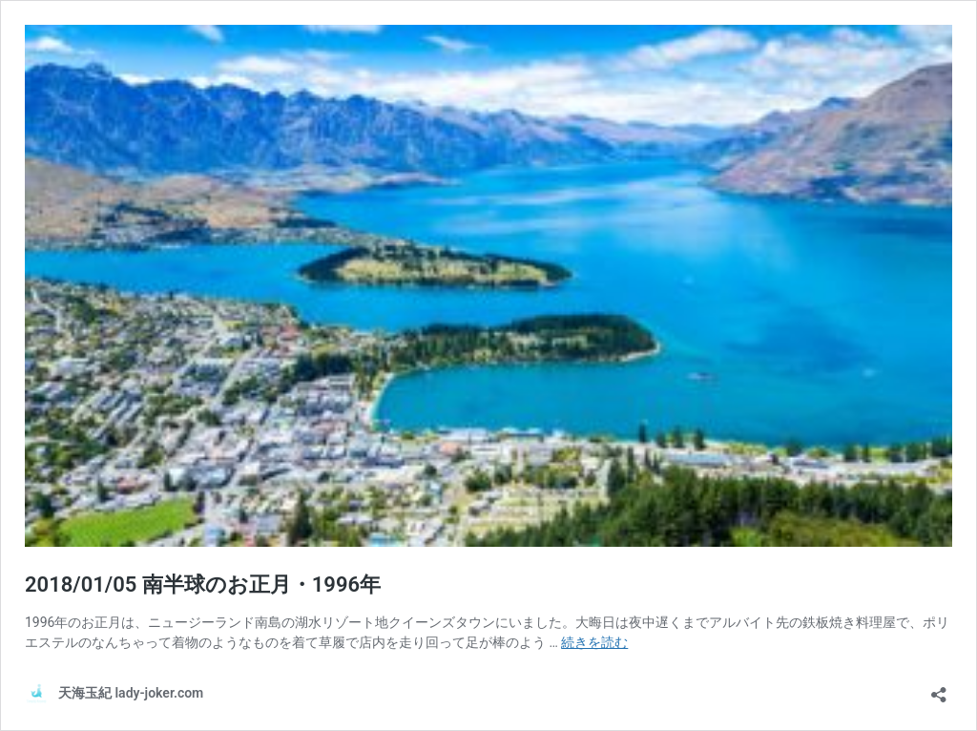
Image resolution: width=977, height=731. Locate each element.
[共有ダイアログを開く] (938, 688)
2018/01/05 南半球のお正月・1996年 (203, 584)
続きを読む (594, 642)
